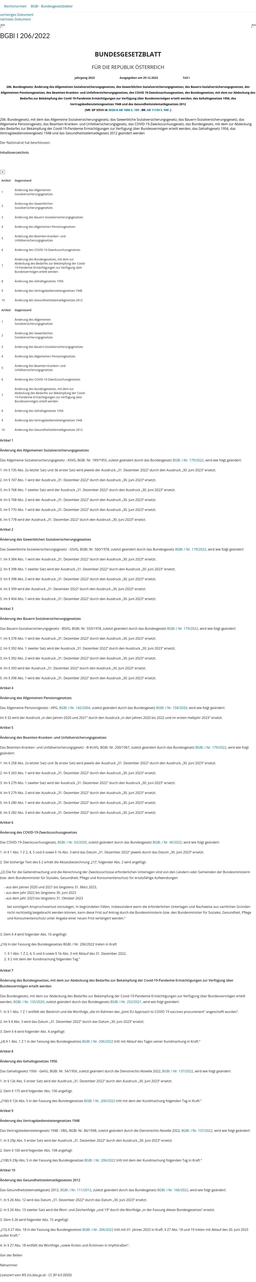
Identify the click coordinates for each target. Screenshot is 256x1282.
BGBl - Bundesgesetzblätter (52, 6)
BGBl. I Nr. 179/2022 (188, 460)
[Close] (2, 172)
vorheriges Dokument (16, 14)
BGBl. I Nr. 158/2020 (171, 707)
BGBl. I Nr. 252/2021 (125, 1002)
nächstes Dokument (15, 19)
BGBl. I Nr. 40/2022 (167, 842)
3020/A (113, 110)
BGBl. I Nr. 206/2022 (97, 1041)
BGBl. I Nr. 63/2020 (72, 842)
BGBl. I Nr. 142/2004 (74, 707)
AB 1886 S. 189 (129, 110)
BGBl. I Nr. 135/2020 (28, 1002)
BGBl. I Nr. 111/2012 (75, 1190)
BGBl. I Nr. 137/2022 (177, 1071)
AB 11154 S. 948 (158, 110)
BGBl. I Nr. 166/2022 (172, 1190)
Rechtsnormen (15, 6)
